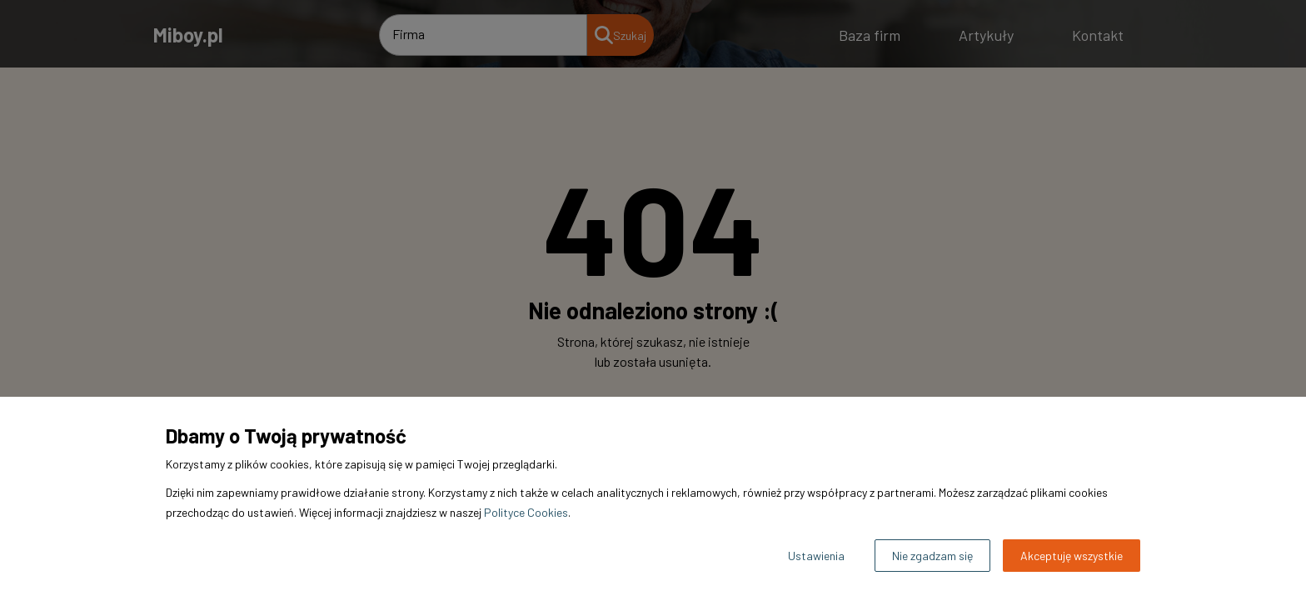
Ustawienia (816, 555)
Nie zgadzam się (932, 555)
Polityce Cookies (526, 512)
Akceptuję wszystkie (1071, 555)
